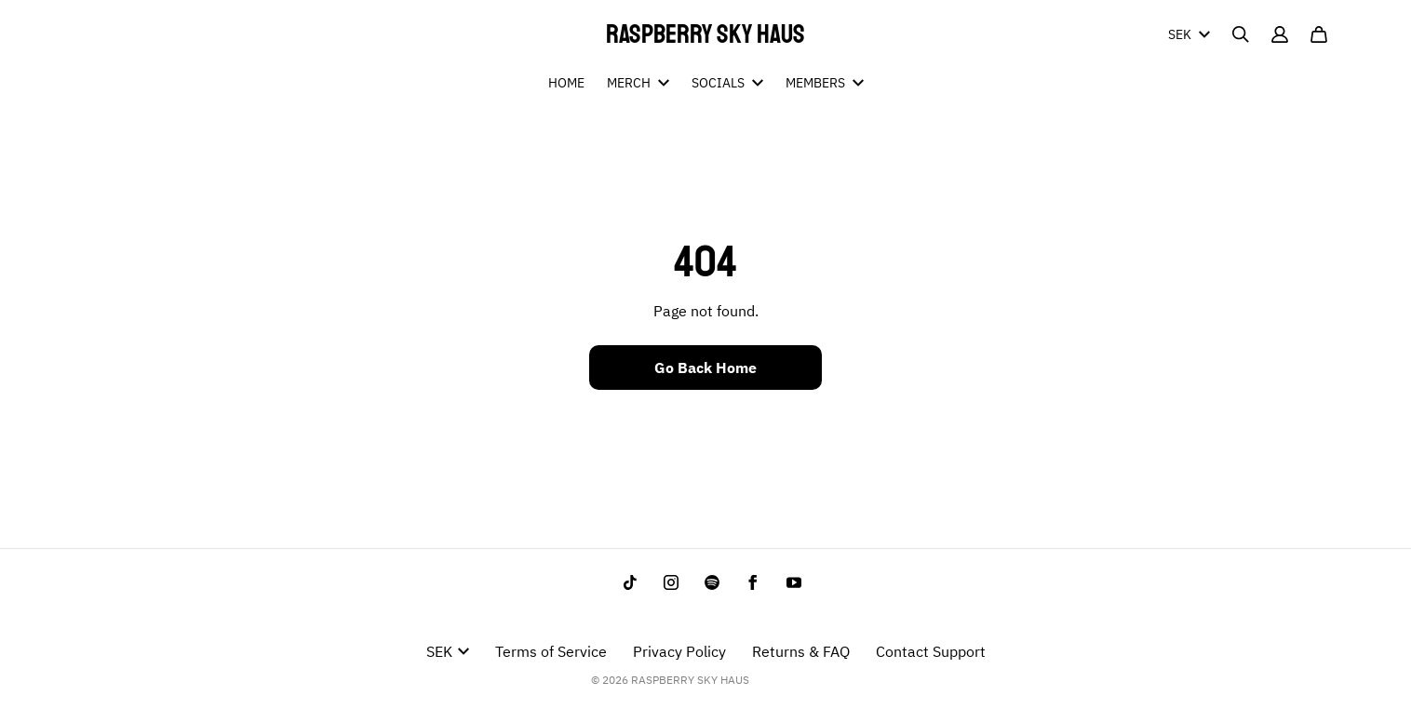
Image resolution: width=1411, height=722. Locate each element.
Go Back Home (705, 367)
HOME (566, 82)
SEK (1189, 34)
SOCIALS (727, 82)
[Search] (1240, 34)
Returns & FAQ (801, 651)
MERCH (638, 82)
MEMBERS (825, 82)
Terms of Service (551, 651)
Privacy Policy (679, 651)
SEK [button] (447, 651)
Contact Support (931, 651)
